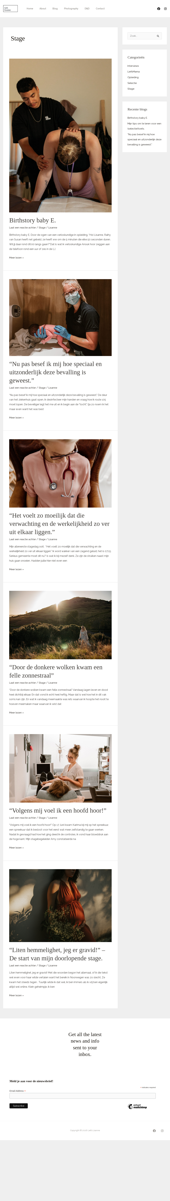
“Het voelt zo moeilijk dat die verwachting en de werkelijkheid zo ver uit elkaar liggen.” (59, 524)
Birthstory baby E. (32, 220)
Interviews (133, 66)
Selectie (132, 83)
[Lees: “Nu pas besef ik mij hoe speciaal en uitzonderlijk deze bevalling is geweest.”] (60, 317)
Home (29, 8)
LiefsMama (134, 71)
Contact (89, 8)
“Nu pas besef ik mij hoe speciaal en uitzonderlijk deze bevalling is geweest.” (55, 372)
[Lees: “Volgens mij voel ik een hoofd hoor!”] (60, 768)
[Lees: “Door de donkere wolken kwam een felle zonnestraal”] (60, 624)
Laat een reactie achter (22, 227)
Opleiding (133, 77)
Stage (42, 227)
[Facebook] (158, 8)
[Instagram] (165, 8)
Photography (64, 8)
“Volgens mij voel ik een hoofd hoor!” (57, 810)
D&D (78, 8)
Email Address (18, 1090)
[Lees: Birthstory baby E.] (60, 135)
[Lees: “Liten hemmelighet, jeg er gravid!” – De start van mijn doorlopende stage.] (60, 905)
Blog (50, 8)
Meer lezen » (16, 257)
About (40, 8)
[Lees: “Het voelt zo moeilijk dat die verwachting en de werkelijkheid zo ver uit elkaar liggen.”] (60, 473)
